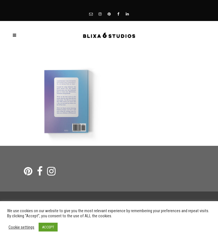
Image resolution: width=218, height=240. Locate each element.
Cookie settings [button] (21, 227)
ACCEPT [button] (48, 227)
